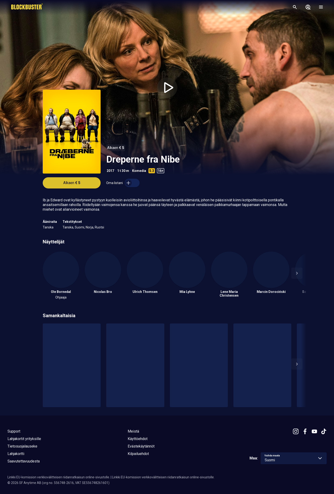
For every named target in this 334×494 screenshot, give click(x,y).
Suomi (79, 227)
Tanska (48, 227)
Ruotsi (99, 227)
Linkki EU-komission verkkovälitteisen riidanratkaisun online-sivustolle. (58, 477)
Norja (89, 227)
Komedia (139, 171)
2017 (110, 171)
